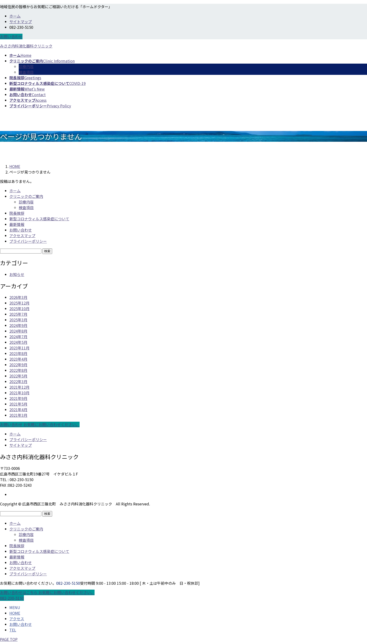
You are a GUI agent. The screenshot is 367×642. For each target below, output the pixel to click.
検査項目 (26, 72)
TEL (12, 630)
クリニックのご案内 (26, 196)
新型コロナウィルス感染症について (39, 218)
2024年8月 (18, 331)
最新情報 (16, 224)
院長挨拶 (16, 213)
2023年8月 (18, 353)
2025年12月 (19, 303)
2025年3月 (18, 320)
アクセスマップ (22, 235)
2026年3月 (18, 297)
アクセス (16, 618)
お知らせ (16, 274)
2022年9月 (18, 364)
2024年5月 (18, 342)
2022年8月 (18, 370)
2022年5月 (18, 376)
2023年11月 (19, 348)
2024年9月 (18, 325)
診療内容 (26, 66)
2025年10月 (19, 308)
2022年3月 (18, 381)
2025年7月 (18, 314)
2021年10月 (19, 392)
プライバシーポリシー (28, 241)
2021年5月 (18, 404)
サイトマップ (20, 21)
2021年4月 (18, 409)
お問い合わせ (11, 36)
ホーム (15, 16)
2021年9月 (18, 398)
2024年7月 (18, 336)
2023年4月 (18, 359)
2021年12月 (19, 387)
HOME (14, 613)
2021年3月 (18, 415)
